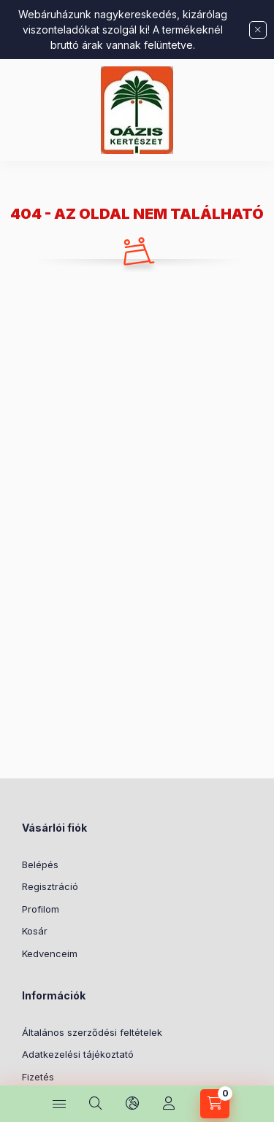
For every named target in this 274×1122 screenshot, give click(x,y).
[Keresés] (95, 1103)
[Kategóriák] (59, 1103)
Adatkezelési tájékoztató (78, 1054)
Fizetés (38, 1077)
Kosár (34, 931)
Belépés (40, 864)
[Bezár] (258, 30)
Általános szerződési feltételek (92, 1032)
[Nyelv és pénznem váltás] (132, 1103)
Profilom (40, 909)
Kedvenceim (49, 953)
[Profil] (168, 1103)
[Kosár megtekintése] (214, 1103)
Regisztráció (50, 886)
